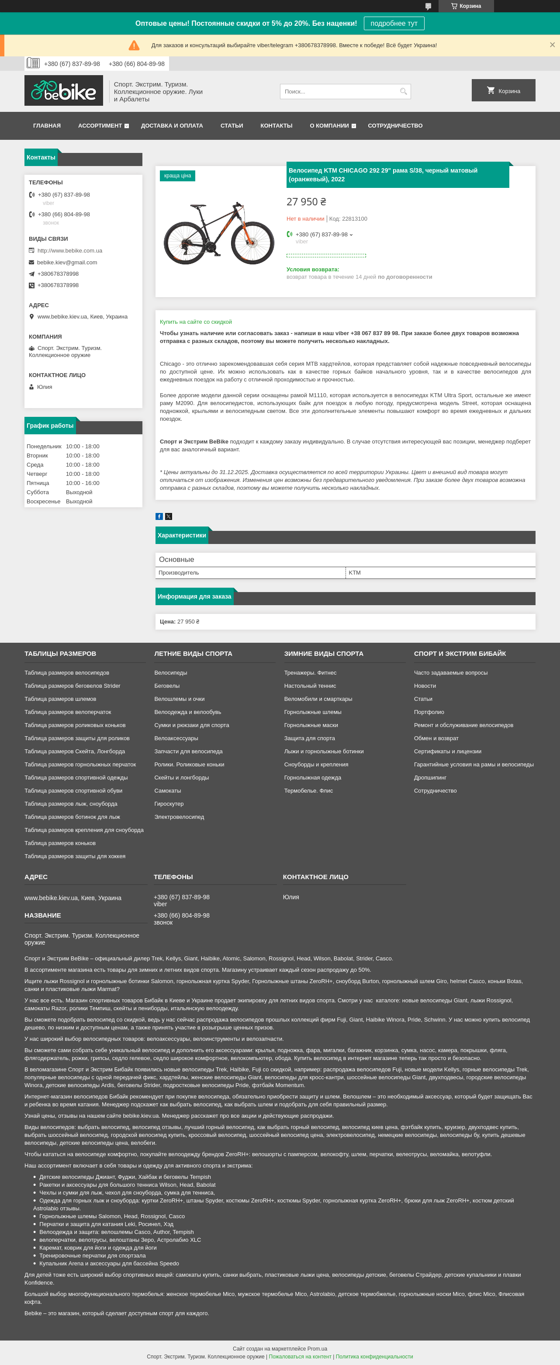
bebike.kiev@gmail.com (67, 262)
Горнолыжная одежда (313, 777)
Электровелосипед (179, 817)
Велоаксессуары (176, 738)
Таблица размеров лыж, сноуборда (71, 803)
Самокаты (167, 790)
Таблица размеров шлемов (60, 699)
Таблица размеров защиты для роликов (77, 738)
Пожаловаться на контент (300, 1357)
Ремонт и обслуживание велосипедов (464, 725)
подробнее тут (394, 23)
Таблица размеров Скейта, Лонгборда (74, 751)
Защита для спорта (309, 738)
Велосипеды (170, 672)
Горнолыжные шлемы (313, 712)
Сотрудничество (395, 125)
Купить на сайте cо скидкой (196, 322)
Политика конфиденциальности (374, 1357)
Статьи (232, 125)
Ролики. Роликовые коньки (189, 764)
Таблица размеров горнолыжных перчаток (80, 764)
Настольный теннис (310, 685)
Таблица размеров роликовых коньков (74, 725)
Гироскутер (168, 803)
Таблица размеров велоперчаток (67, 712)
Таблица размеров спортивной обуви (73, 790)
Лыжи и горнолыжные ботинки (324, 751)
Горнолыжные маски (311, 725)
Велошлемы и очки (179, 699)
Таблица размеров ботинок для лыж (72, 817)
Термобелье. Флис (308, 790)
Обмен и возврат (436, 738)
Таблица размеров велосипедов (66, 672)
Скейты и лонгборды (181, 777)
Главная (47, 125)
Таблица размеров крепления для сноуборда (84, 830)
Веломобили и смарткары (318, 699)
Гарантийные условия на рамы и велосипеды (474, 764)
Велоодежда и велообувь (187, 712)
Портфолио (429, 712)
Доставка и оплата (172, 125)
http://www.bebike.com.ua (70, 250)
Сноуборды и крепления (316, 764)
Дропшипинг (430, 777)
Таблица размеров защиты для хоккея (74, 856)
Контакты (277, 125)
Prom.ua (317, 1349)
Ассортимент (100, 125)
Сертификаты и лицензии (447, 751)
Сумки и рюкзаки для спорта (191, 725)
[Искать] (403, 91)
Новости (425, 685)
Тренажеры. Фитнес (310, 672)
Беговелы (167, 685)
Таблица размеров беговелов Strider (72, 685)
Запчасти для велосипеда (188, 751)
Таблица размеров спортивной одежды (76, 777)
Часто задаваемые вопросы (451, 672)
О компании (329, 125)
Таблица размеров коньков (60, 843)
